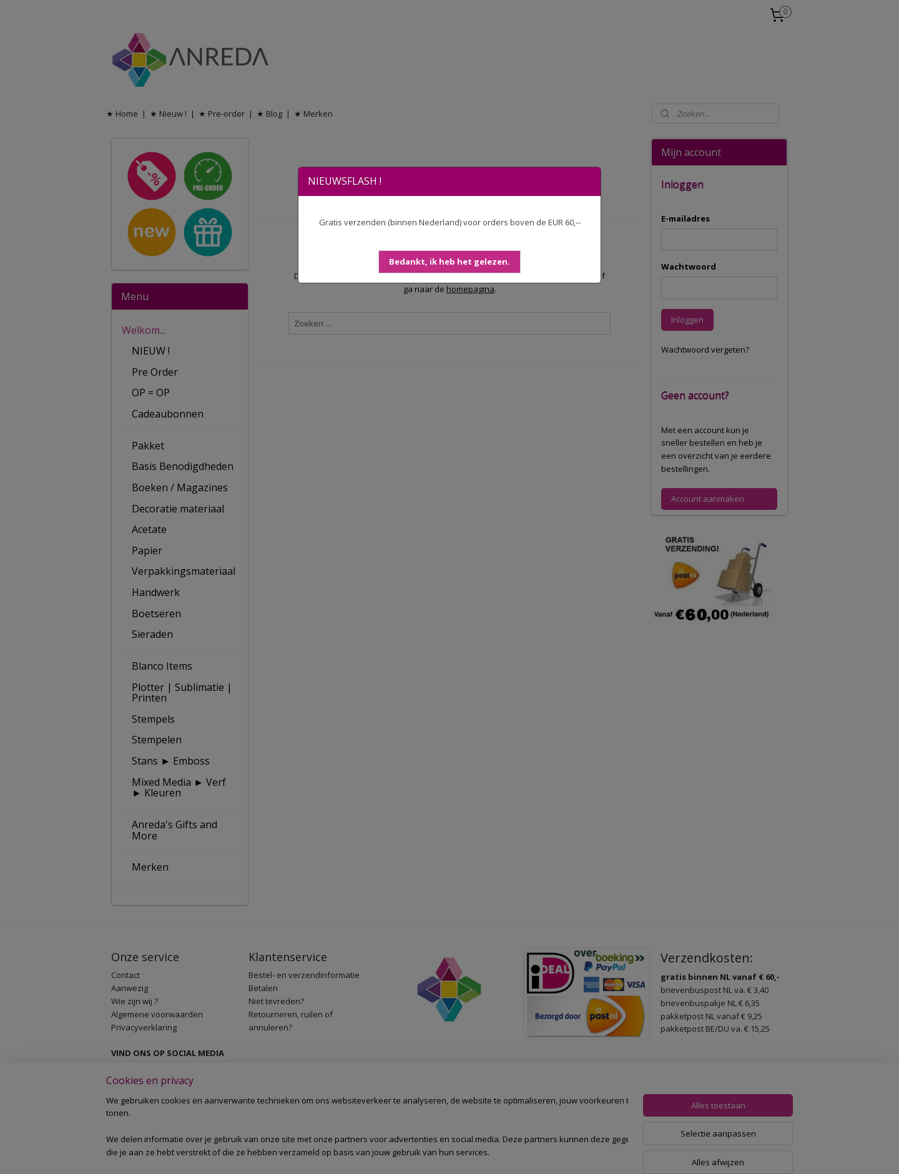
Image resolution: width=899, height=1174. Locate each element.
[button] (449, 261)
